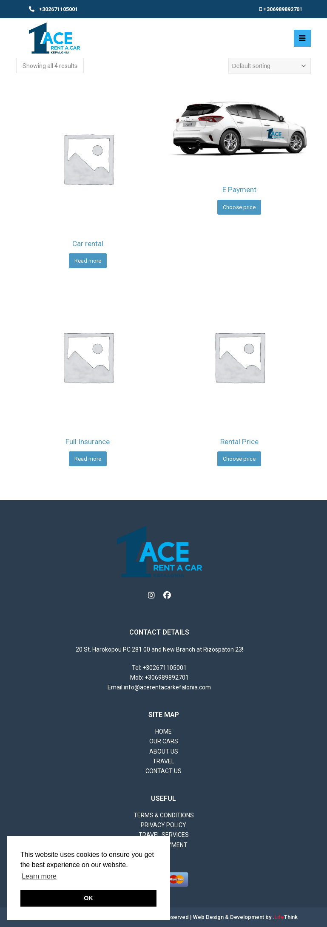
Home (163, 731)
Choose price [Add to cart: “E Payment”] (239, 207)
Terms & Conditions (164, 815)
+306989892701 (282, 9)
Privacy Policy (163, 825)
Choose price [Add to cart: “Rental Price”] (239, 459)
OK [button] (88, 898)
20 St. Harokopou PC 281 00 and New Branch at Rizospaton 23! (159, 649)
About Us (163, 751)
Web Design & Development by (245, 917)
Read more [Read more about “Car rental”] (87, 261)
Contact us (163, 771)
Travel (163, 761)
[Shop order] (269, 66)
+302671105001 (58, 9)
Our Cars (163, 741)
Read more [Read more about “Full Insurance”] (87, 459)
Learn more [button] (39, 876)
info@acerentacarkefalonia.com (167, 687)
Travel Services (164, 834)
